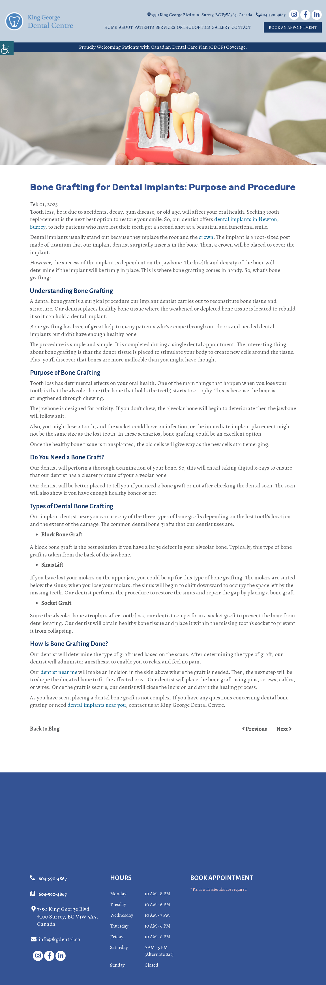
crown (206, 237)
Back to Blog (45, 729)
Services (165, 28)
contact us (141, 705)
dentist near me (58, 672)
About (126, 28)
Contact (241, 28)
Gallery (221, 28)
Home (110, 28)
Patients (144, 28)
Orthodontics (193, 28)
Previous (254, 729)
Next (284, 729)
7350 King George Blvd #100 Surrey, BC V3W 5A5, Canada (199, 15)
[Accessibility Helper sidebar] (7, 48)
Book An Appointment (293, 28)
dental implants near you (96, 705)
